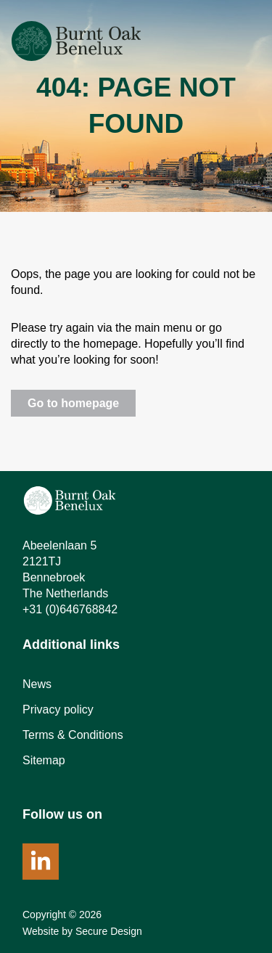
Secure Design (108, 931)
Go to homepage (73, 403)
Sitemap (43, 760)
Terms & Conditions (72, 735)
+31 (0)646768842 (70, 609)
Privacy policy (58, 709)
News (36, 684)
